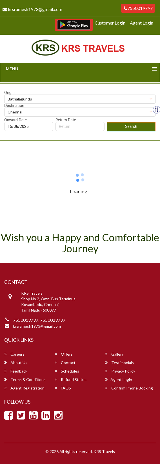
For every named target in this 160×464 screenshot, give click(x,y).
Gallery (114, 354)
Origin (9, 93)
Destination (14, 106)
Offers (64, 354)
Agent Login (141, 22)
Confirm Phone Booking (129, 388)
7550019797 (138, 8)
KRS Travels (104, 451)
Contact (65, 362)
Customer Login (110, 22)
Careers (14, 354)
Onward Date (15, 120)
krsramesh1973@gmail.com (37, 326)
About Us (15, 362)
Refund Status (70, 379)
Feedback (15, 371)
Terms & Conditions (25, 379)
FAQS (63, 388)
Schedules (67, 371)
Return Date (65, 120)
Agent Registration (24, 388)
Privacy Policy (120, 371)
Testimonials (119, 362)
